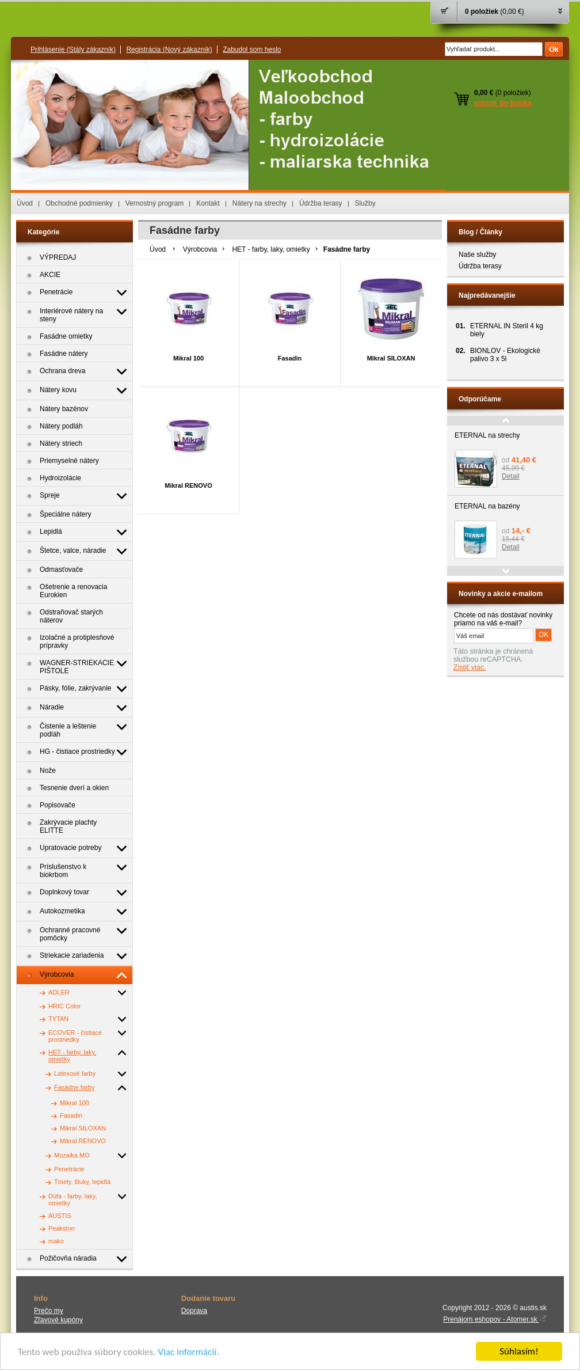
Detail (511, 476)
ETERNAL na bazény (487, 506)
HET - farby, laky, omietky (271, 249)
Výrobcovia (200, 249)
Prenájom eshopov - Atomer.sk (495, 1319)
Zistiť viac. (469, 667)
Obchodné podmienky (79, 203)
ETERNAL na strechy (487, 435)
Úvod (25, 203)
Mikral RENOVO (188, 485)
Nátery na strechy (259, 203)
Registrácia (169, 49)
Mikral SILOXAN (391, 358)
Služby (365, 203)
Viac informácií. (188, 1353)
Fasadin (290, 358)
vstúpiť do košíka (503, 103)
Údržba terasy (320, 203)
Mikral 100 (188, 358)
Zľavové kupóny (58, 1320)
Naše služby (477, 255)
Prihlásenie (73, 49)
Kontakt (208, 203)
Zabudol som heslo (252, 49)
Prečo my (48, 1311)
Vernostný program (154, 203)
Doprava (194, 1311)
